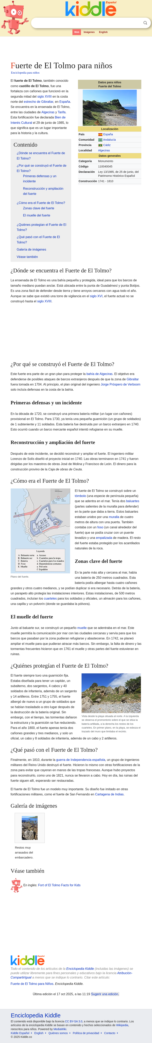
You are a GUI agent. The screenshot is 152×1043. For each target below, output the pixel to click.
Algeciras (104, 150)
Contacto (109, 1033)
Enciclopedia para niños (25, 72)
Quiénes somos (58, 1033)
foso (100, 527)
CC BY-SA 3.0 (73, 1021)
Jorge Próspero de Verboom (120, 384)
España (108, 134)
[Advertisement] (76, 48)
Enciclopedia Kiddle (80, 968)
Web (76, 32)
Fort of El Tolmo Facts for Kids (59, 885)
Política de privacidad (86, 1033)
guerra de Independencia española (80, 759)
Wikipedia (122, 1025)
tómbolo (80, 496)
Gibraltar (133, 379)
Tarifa (62, 112)
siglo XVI (96, 296)
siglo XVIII (44, 96)
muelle (82, 628)
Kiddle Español (20, 1033)
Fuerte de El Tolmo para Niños (32, 983)
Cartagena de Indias (109, 794)
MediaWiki (59, 1029)
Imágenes (89, 32)
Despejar (137, 23)
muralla (114, 517)
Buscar (145, 22)
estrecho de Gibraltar (38, 101)
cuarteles (50, 598)
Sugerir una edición (104, 994)
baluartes (132, 501)
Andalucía (109, 139)
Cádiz (107, 145)
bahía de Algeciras (99, 374)
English (103, 32)
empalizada (104, 537)
